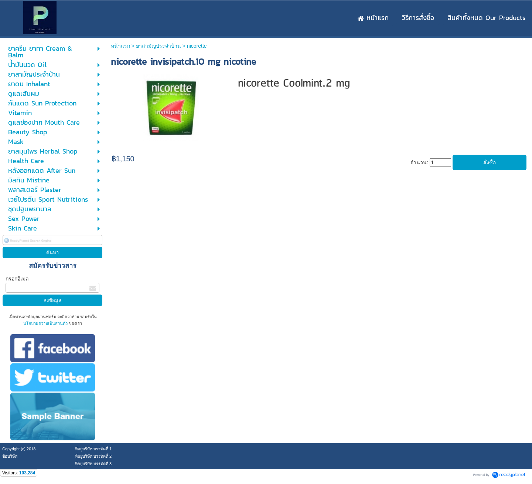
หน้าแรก (120, 46)
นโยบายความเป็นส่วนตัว (46, 323)
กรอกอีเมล (17, 279)
